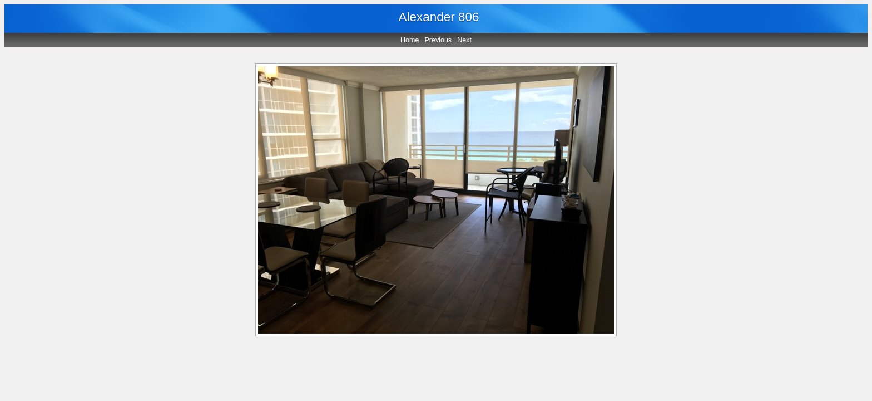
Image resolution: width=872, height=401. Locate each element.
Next (464, 40)
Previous (438, 40)
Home (409, 40)
